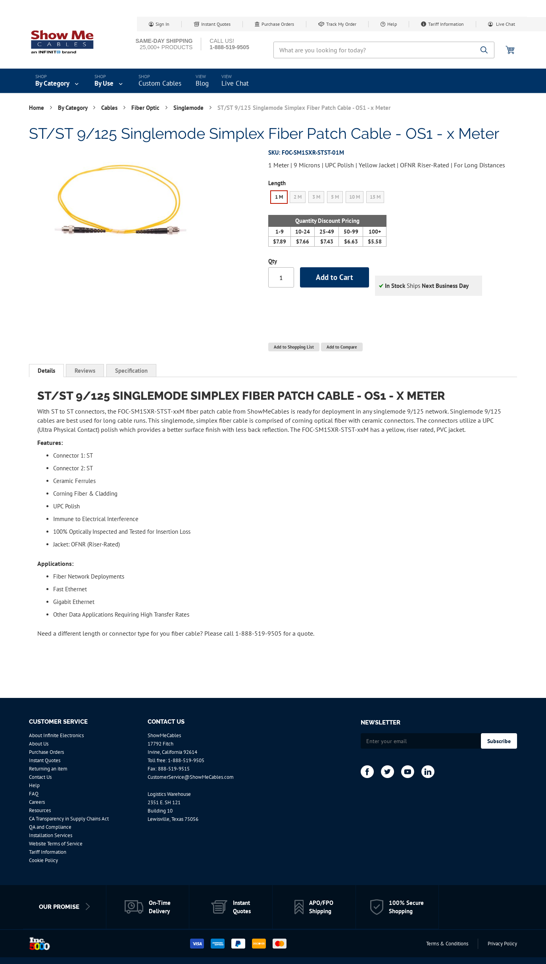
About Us (38, 743)
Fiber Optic (146, 107)
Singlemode (189, 107)
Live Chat (505, 24)
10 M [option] (354, 197)
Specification (131, 370)
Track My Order (341, 24)
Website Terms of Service (56, 843)
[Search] (484, 50)
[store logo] (62, 41)
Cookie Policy (43, 860)
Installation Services (50, 835)
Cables (110, 107)
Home (37, 107)
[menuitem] (58, 80)
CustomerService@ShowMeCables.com (191, 777)
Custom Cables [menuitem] (159, 83)
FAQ (33, 793)
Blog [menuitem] (202, 83)
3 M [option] (316, 197)
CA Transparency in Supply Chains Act (69, 818)
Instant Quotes (216, 24)
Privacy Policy (502, 943)
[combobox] (383, 50)
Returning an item (48, 768)
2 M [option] (298, 197)
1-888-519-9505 (186, 760)
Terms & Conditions (447, 943)
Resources (40, 810)
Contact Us (40, 777)
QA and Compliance (50, 827)
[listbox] (327, 198)
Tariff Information (446, 24)
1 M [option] (279, 197)
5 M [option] (335, 197)
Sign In (162, 24)
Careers (37, 802)
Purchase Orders (277, 24)
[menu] (273, 81)
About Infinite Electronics (56, 735)
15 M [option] (375, 197)
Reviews (85, 370)
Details (46, 370)
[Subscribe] (499, 741)
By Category (73, 107)
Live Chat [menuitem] (235, 83)
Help (392, 24)
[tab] (46, 371)
